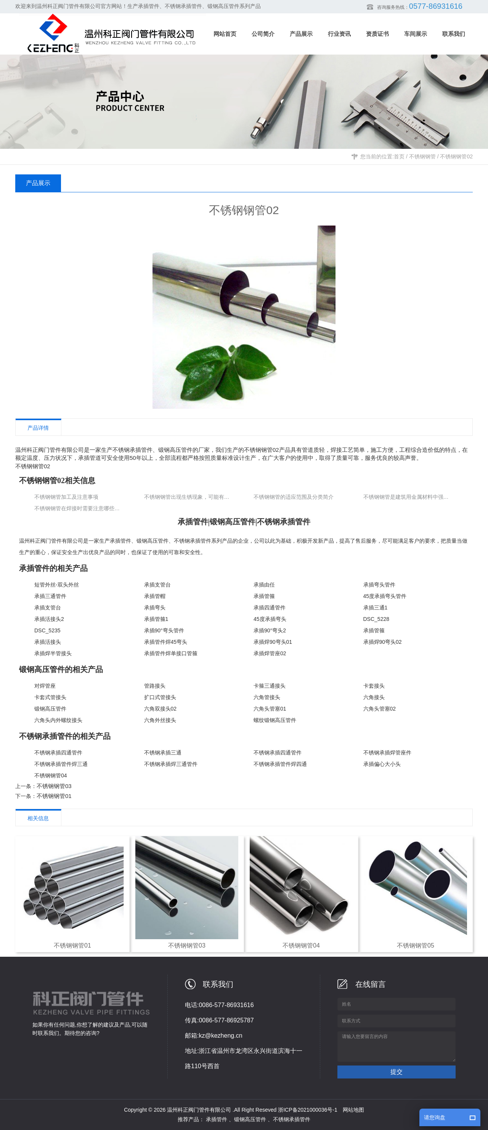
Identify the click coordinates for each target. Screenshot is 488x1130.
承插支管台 (157, 585)
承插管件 (120, 541)
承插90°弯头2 (270, 630)
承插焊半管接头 (53, 653)
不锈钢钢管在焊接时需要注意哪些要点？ (78, 508)
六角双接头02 (160, 709)
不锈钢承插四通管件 (58, 753)
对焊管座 (45, 686)
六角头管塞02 (379, 709)
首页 (399, 156)
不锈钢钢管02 (456, 156)
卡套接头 (374, 686)
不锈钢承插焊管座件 (387, 753)
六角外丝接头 (160, 720)
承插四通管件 (270, 607)
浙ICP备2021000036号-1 (307, 1110)
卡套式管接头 (50, 697)
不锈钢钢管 (422, 156)
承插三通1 (375, 607)
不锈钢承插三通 (162, 753)
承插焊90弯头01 (273, 642)
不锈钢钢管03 (54, 786)
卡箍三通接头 (270, 686)
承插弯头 (154, 607)
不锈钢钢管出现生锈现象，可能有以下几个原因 (188, 497)
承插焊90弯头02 (382, 642)
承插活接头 (47, 642)
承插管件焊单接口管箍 (170, 653)
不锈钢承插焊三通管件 (170, 764)
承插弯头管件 (379, 585)
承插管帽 (154, 596)
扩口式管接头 (160, 697)
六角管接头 (267, 697)
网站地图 (353, 1110)
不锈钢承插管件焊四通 (280, 764)
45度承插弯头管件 (385, 596)
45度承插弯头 (270, 619)
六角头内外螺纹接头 (58, 720)
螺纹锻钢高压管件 (275, 720)
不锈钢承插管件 (192, 541)
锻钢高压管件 (152, 541)
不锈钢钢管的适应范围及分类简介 (294, 497)
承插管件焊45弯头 (166, 642)
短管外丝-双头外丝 (56, 585)
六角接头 (374, 697)
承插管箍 (264, 596)
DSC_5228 (376, 619)
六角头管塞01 (270, 709)
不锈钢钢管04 (50, 775)
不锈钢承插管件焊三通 (61, 764)
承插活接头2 (49, 619)
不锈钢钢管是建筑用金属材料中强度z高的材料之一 (407, 497)
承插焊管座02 (270, 653)
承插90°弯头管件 (164, 630)
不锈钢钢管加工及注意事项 (66, 497)
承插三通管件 (50, 596)
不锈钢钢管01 (54, 796)
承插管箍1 (156, 619)
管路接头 (154, 686)
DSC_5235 (47, 630)
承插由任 (264, 585)
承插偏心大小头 (382, 764)
